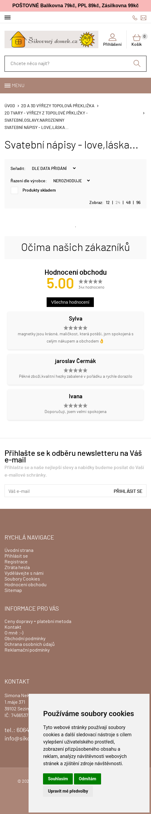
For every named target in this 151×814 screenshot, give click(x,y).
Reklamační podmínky (27, 650)
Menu (18, 85)
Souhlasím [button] (58, 778)
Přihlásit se (128, 491)
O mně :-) (14, 633)
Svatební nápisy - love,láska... (37, 128)
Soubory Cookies (22, 579)
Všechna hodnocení (70, 302)
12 (108, 203)
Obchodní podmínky (25, 638)
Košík (138, 40)
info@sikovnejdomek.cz (143, 17)
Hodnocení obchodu (26, 584)
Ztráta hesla (17, 567)
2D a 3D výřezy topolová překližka (57, 106)
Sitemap (13, 590)
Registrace (16, 561)
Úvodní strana (19, 550)
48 (128, 203)
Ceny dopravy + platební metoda (38, 621)
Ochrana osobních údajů (30, 644)
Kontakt (13, 627)
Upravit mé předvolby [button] (68, 791)
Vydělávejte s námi (24, 573)
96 (138, 203)
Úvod (10, 106)
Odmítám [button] (87, 778)
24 (118, 203)
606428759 (134, 17)
